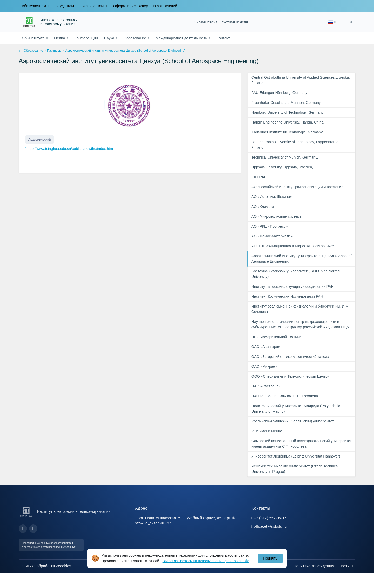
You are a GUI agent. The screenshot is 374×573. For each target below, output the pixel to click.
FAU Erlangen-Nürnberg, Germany (279, 93)
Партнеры (54, 50)
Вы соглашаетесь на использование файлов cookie (206, 561)
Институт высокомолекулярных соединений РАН (292, 286)
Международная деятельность (182, 38)
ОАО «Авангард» (265, 347)
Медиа (60, 38)
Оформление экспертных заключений (145, 6)
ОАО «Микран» (264, 366)
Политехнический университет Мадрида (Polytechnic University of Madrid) (295, 408)
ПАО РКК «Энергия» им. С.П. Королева (284, 396)
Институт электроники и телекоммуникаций (58, 22)
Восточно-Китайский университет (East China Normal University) (295, 274)
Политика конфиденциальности (324, 566)
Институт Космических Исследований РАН (287, 296)
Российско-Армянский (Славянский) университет (292, 421)
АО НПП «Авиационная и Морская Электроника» (293, 246)
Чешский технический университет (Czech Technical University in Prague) (294, 469)
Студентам (65, 6)
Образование (135, 38)
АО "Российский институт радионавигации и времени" (297, 187)
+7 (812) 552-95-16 (270, 518)
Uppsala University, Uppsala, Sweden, (282, 167)
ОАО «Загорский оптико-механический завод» (290, 356)
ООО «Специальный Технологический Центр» (290, 376)
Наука (109, 38)
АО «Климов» (262, 206)
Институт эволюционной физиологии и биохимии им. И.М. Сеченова (300, 309)
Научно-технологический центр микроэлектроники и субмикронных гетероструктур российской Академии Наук (300, 324)
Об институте (33, 38)
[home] (19, 50)
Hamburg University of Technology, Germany (287, 112)
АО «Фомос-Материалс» (272, 236)
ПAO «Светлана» (265, 386)
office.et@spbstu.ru (270, 526)
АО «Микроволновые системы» (277, 216)
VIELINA (258, 177)
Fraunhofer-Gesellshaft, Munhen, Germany (286, 102)
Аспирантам (94, 6)
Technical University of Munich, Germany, (284, 157)
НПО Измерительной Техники (276, 337)
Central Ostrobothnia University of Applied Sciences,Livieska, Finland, (300, 80)
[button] (332, 22)
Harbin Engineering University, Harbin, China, (287, 122)
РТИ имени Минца (266, 431)
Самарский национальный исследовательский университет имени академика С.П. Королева (301, 443)
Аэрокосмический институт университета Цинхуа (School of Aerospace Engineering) (301, 258)
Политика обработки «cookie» (48, 566)
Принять (270, 558)
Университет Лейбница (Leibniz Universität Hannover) (295, 456)
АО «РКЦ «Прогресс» (269, 226)
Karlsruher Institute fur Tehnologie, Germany (287, 132)
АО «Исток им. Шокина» (271, 197)
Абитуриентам (34, 6)
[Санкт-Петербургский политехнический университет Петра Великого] (29, 22)
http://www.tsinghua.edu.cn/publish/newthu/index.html (71, 149)
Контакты (224, 38)
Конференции (86, 38)
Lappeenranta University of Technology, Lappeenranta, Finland (295, 144)
